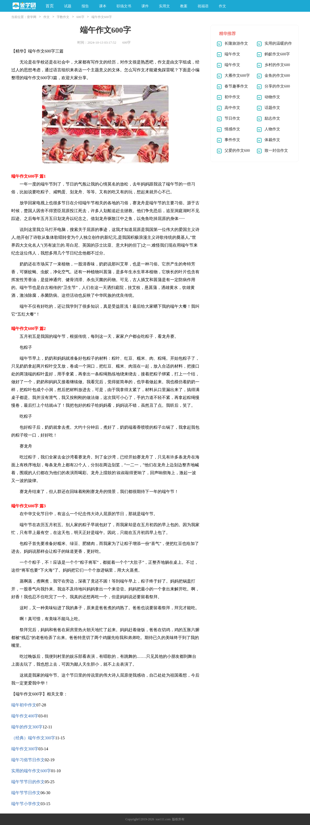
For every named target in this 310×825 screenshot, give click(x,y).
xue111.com (163, 819)
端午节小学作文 (26, 803)
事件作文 (232, 140)
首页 (49, 6)
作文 (46, 17)
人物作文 (272, 129)
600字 (80, 17)
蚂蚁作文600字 (277, 54)
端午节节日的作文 (28, 782)
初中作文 (232, 97)
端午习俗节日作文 (28, 760)
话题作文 (272, 108)
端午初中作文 (23, 705)
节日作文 (232, 118)
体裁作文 (272, 140)
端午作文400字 (24, 716)
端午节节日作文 (26, 793)
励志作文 (272, 118)
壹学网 (31, 17)
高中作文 (232, 108)
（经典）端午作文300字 (33, 738)
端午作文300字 (24, 749)
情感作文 (232, 129)
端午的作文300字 (27, 727)
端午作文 (232, 54)
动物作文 (272, 97)
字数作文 (63, 17)
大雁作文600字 (237, 75)
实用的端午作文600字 (31, 771)
